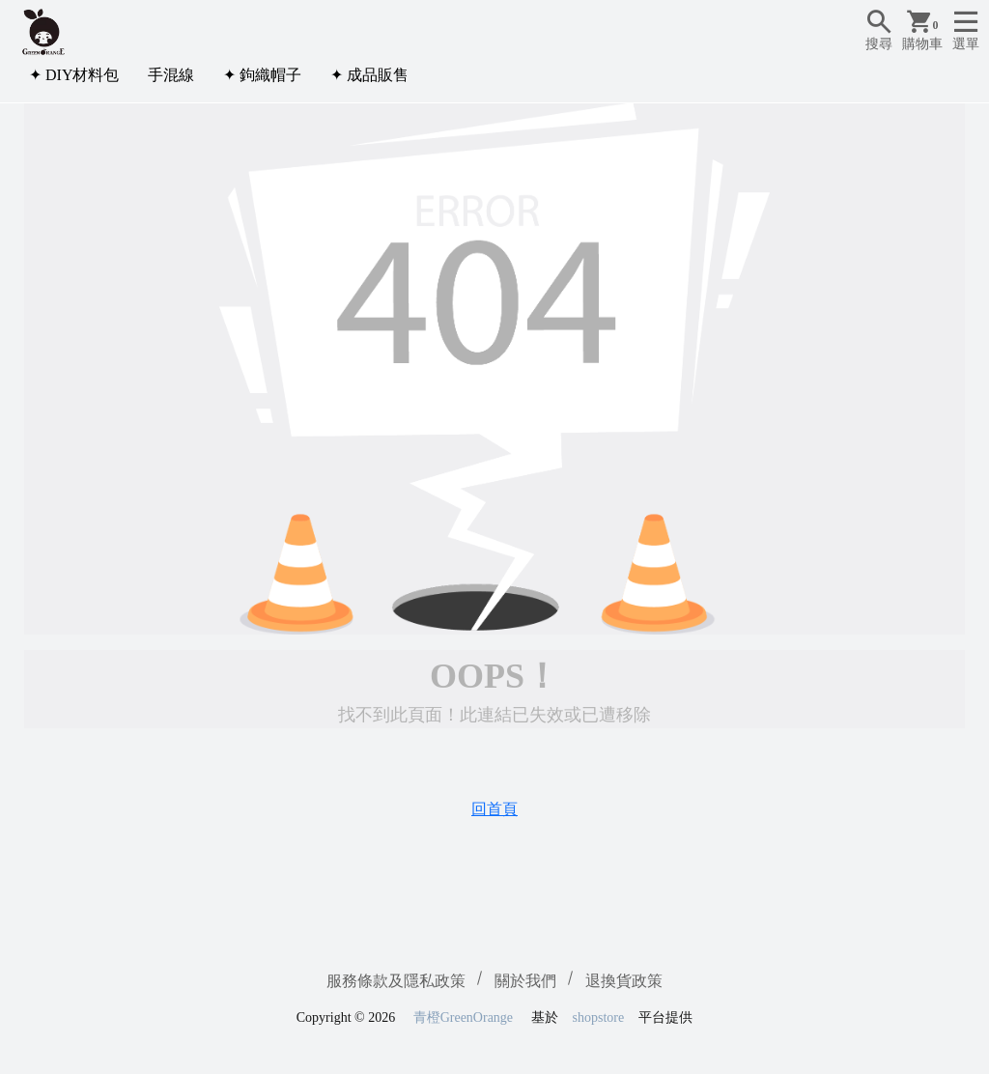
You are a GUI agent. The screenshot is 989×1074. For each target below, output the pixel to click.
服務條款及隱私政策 (396, 981)
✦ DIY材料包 (74, 75)
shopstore (599, 1017)
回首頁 (494, 809)
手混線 (171, 75)
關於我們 (525, 981)
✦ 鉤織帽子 (262, 75)
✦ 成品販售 (369, 75)
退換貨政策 (624, 981)
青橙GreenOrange (463, 1017)
